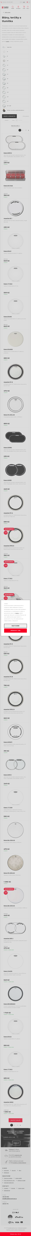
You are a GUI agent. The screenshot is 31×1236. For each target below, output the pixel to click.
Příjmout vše (15, 630)
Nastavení (15, 626)
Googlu (17, 613)
